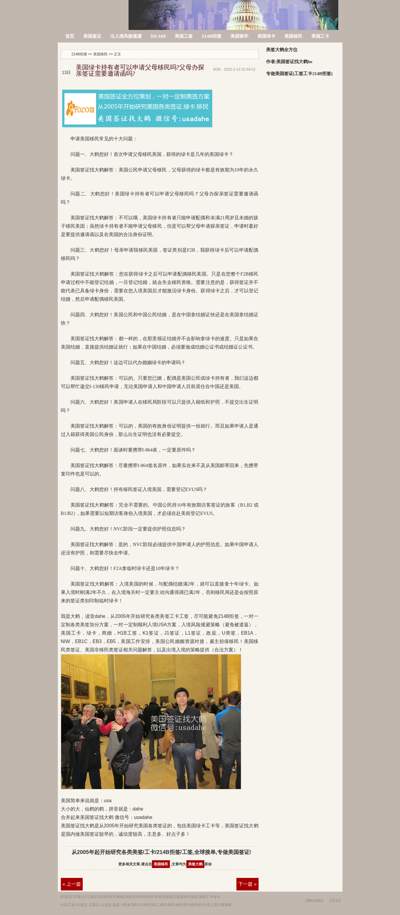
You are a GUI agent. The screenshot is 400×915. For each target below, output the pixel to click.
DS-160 (158, 36)
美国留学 (239, 36)
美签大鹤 (195, 864)
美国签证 (92, 36)
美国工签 (184, 36)
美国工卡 (320, 36)
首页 (69, 36)
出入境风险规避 (126, 36)
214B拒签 (93, 11)
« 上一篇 (72, 884)
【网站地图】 (314, 901)
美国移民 (293, 36)
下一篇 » (247, 884)
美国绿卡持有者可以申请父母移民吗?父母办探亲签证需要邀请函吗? (140, 70)
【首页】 (335, 901)
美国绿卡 (266, 36)
